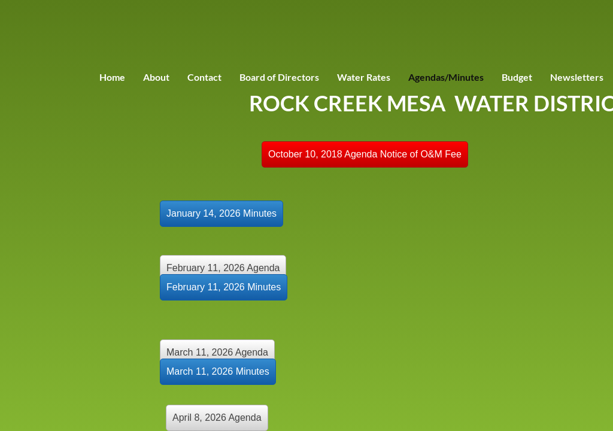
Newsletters (576, 77)
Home (112, 77)
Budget (517, 77)
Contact (204, 77)
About (156, 77)
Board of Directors (279, 77)
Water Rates (363, 77)
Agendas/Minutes (446, 77)
